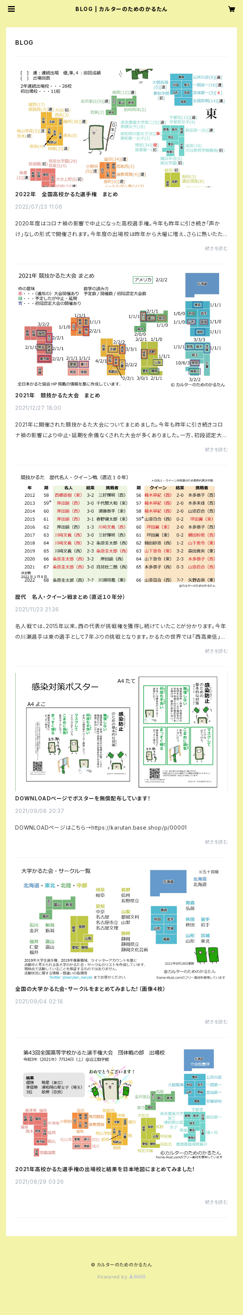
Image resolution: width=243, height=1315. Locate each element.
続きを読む (216, 248)
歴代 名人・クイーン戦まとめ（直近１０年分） (70, 597)
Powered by (121, 1277)
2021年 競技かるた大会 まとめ (57, 395)
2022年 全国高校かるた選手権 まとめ (66, 194)
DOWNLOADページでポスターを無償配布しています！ (83, 798)
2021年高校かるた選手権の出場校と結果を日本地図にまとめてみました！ (105, 1169)
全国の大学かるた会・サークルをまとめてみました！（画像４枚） (90, 989)
